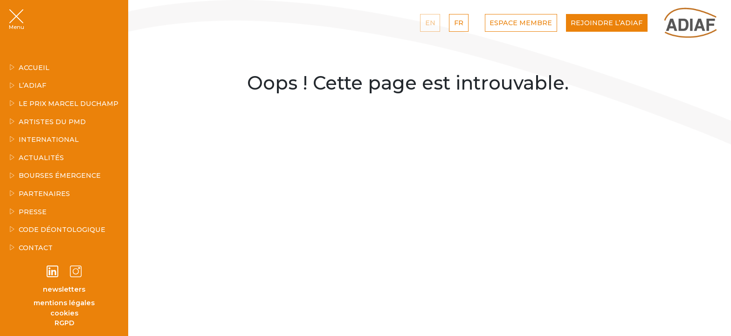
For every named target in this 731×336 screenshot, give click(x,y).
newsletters (64, 289)
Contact (31, 248)
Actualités (36, 158)
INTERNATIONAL (44, 139)
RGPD (64, 323)
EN (430, 23)
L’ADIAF (27, 85)
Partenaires (39, 193)
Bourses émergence (55, 175)
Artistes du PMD (47, 122)
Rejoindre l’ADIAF (606, 23)
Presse (28, 212)
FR (458, 23)
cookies (64, 313)
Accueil (29, 67)
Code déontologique (57, 229)
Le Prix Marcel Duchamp (63, 103)
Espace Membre (521, 23)
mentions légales (64, 303)
